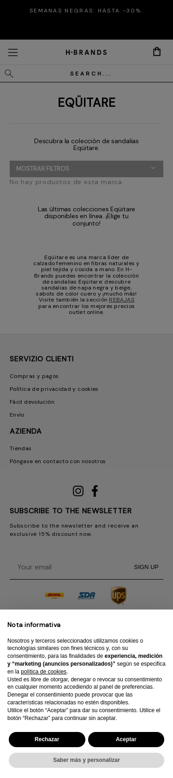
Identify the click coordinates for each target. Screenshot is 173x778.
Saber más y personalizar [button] (86, 760)
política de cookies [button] (43, 671)
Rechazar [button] (47, 739)
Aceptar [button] (126, 739)
